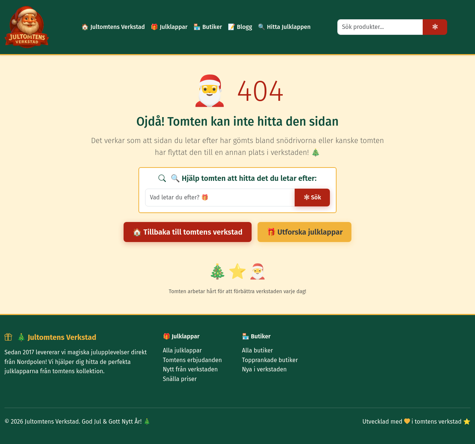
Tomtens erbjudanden (192, 360)
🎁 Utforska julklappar (304, 232)
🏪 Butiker (207, 26)
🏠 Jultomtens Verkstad (113, 26)
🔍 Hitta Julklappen (284, 26)
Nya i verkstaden (264, 369)
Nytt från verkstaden (190, 369)
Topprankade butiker (270, 360)
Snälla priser (180, 378)
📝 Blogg (240, 26)
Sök (312, 197)
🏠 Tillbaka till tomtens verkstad (187, 232)
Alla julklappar (182, 350)
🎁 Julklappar (169, 26)
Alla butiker (257, 350)
